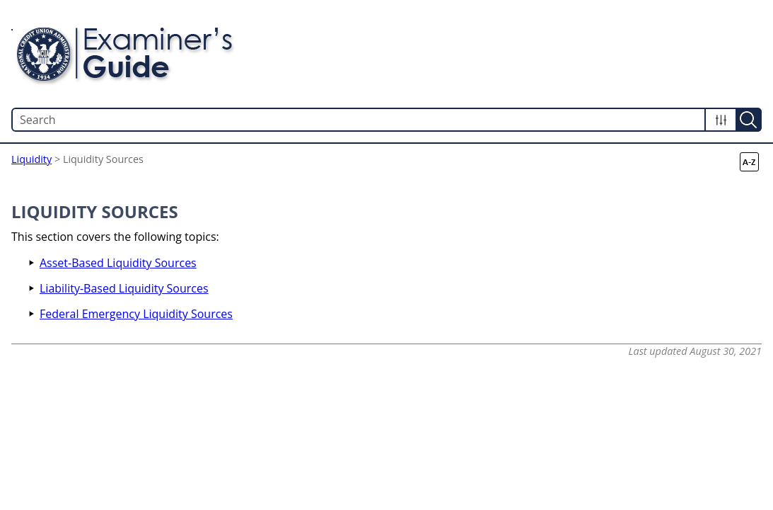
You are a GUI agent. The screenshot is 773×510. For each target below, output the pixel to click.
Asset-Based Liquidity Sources (118, 263)
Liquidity (31, 159)
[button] (720, 120)
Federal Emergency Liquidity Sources (136, 314)
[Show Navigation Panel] (754, 54)
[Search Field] (386, 120)
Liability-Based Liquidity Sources (124, 288)
